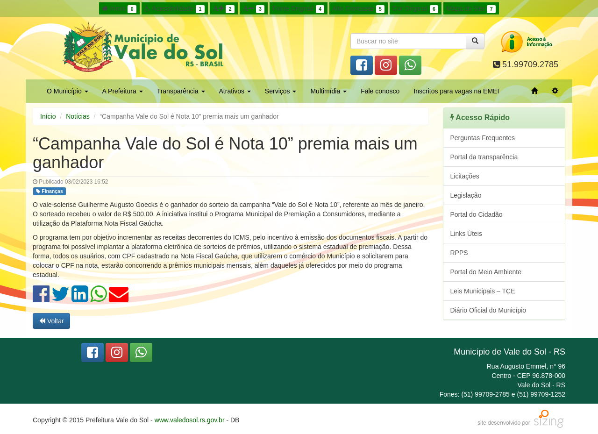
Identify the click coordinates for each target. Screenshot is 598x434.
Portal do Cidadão (476, 214)
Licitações (464, 176)
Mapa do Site (471, 9)
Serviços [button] (281, 91)
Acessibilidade (174, 9)
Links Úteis (466, 233)
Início (119, 9)
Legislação (466, 195)
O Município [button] (67, 91)
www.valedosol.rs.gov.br (190, 420)
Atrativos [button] (235, 91)
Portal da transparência (484, 157)
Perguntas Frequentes (482, 138)
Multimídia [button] (328, 91)
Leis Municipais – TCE (482, 291)
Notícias (78, 116)
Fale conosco (380, 91)
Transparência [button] (181, 91)
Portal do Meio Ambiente (486, 272)
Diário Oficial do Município (488, 310)
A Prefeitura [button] (122, 91)
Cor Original (415, 9)
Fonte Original (298, 9)
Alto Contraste (358, 9)
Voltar (51, 321)
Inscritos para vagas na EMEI (456, 91)
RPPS (459, 252)
